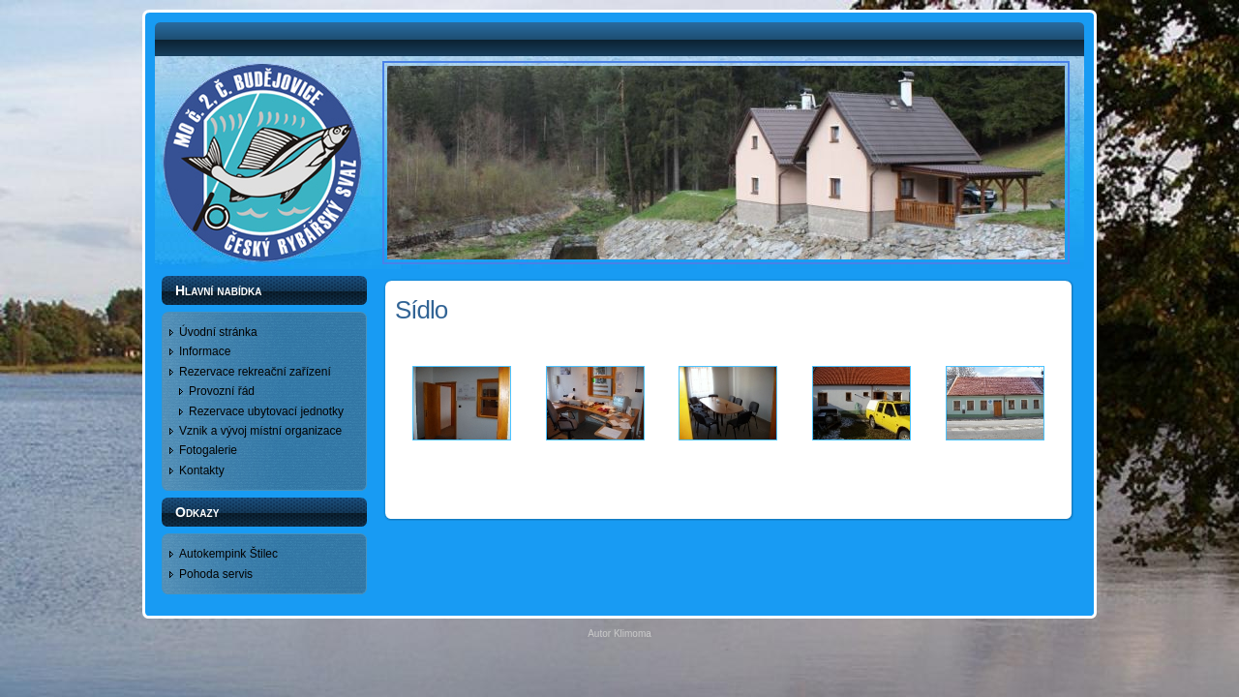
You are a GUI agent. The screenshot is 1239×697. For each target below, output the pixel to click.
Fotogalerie (208, 450)
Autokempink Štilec (228, 554)
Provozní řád (222, 391)
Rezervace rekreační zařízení (255, 372)
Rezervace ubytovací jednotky (266, 411)
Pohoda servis (216, 574)
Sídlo (421, 309)
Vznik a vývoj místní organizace (260, 431)
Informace (204, 351)
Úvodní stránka (218, 332)
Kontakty (202, 470)
